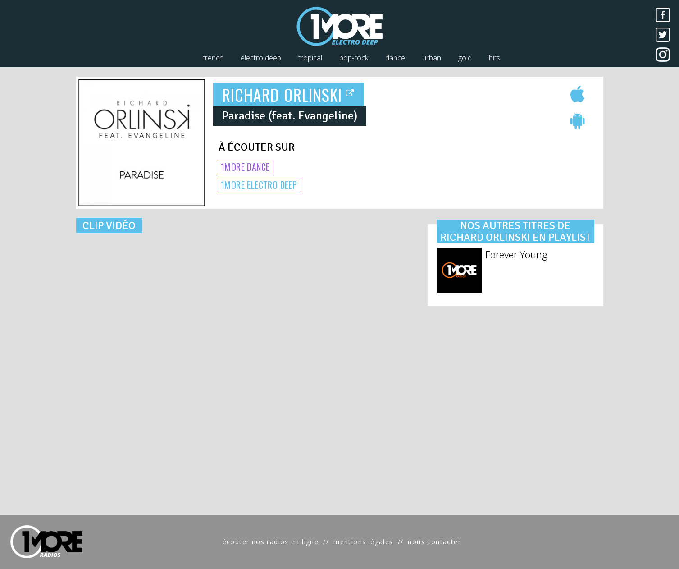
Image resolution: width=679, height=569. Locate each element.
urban (431, 58)
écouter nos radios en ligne (271, 541)
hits (494, 58)
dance (395, 58)
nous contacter (434, 541)
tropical (310, 58)
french (213, 58)
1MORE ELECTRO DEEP (259, 185)
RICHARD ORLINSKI (288, 94)
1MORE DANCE (245, 167)
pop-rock (353, 58)
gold (465, 58)
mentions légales (363, 541)
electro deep (261, 58)
